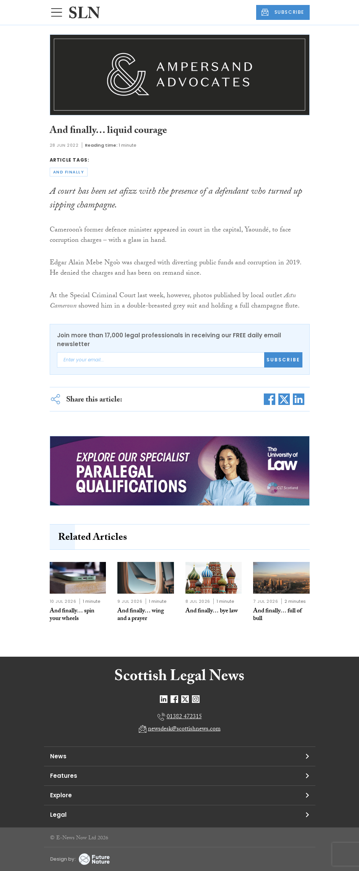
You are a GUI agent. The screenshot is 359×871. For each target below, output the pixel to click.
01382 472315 (184, 717)
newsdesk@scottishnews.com (184, 729)
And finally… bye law (211, 611)
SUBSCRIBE (283, 12)
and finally (68, 172)
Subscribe (283, 359)
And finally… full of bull (277, 615)
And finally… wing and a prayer (140, 615)
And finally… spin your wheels (72, 615)
